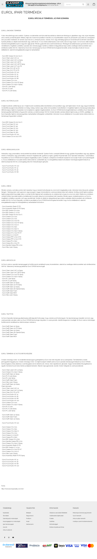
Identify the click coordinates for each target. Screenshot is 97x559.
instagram (9, 537)
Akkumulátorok (7, 530)
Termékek (6, 515)
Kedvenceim (30, 524)
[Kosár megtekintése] (93, 4)
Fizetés (51, 518)
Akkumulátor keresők (79, 518)
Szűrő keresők (77, 515)
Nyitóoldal (6, 512)
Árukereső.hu (8, 546)
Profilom (28, 518)
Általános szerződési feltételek (58, 512)
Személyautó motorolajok (10, 518)
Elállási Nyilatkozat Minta (56, 527)
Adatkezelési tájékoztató (56, 515)
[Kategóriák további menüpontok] (2, 4)
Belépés (28, 512)
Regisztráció (29, 515)
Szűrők (5, 527)
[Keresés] (75, 4)
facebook (4, 537)
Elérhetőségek (53, 524)
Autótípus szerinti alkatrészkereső (82, 521)
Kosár (27, 521)
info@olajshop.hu (41, 5)
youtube (13, 537)
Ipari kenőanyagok (8, 524)
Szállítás (51, 521)
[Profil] (88, 4)
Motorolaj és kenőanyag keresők (82, 512)
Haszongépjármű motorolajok (11, 521)
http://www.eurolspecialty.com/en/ (12, 489)
